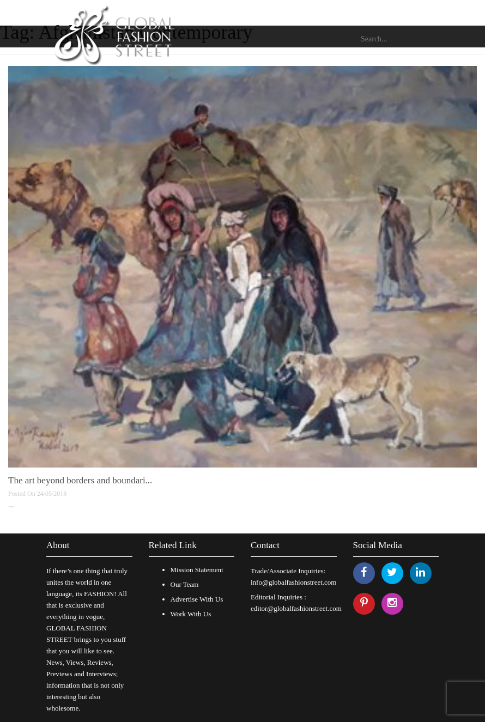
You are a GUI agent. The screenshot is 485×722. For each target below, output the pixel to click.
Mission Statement (197, 570)
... (11, 505)
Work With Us (191, 614)
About (58, 545)
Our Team (185, 584)
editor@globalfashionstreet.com (296, 608)
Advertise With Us (197, 599)
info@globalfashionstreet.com (293, 582)
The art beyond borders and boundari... (80, 480)
